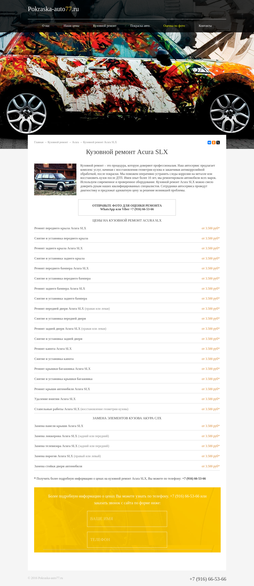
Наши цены (71, 25)
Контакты (205, 25)
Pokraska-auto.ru (53, 9)
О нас (46, 25)
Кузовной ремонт (104, 25)
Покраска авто (139, 25)
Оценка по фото (174, 25)
